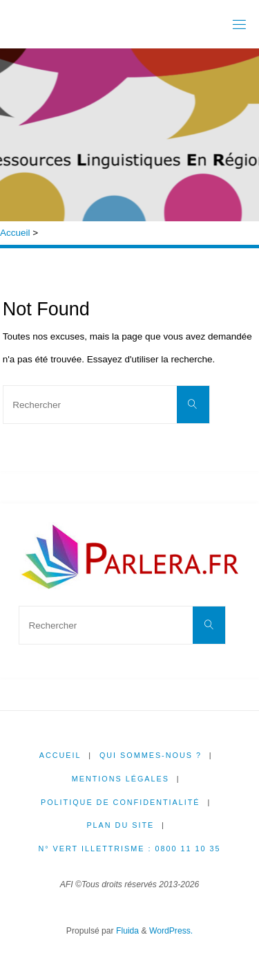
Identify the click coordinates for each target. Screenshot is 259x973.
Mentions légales (120, 779)
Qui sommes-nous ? (150, 755)
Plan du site (120, 825)
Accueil (15, 233)
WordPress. (171, 931)
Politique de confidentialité (120, 802)
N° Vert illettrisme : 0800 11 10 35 (129, 848)
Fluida (126, 931)
